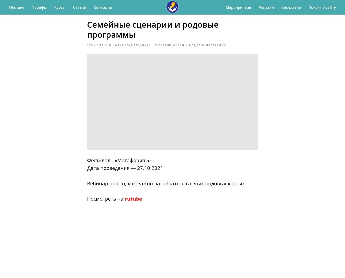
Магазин (266, 7)
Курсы (59, 7)
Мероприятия (238, 7)
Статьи (79, 7)
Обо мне (16, 7)
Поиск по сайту (322, 7)
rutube (133, 200)
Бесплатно (291, 7)
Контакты (103, 7)
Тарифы (39, 7)
